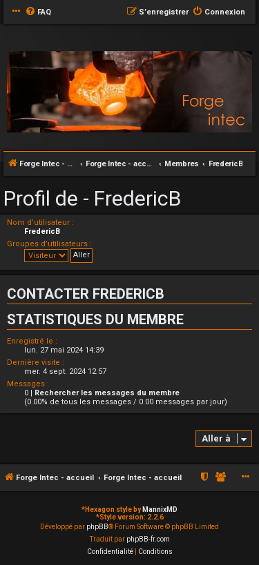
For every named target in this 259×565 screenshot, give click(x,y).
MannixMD (160, 509)
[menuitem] (38, 12)
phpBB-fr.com (148, 539)
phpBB (97, 527)
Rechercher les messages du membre (107, 392)
